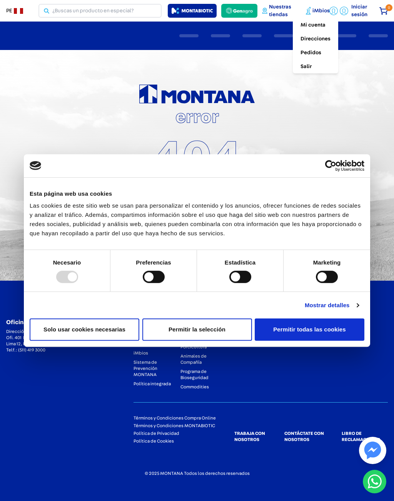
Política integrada (152, 383)
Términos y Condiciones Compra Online (175, 418)
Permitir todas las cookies (309, 329)
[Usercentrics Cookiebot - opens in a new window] (330, 165)
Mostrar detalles (327, 305)
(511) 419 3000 (31, 350)
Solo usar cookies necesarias (84, 329)
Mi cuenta (313, 25)
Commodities (194, 386)
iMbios (141, 353)
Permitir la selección (197, 329)
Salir (306, 66)
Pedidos (311, 52)
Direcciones (316, 39)
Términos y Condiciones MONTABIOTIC (174, 425)
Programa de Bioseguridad (194, 374)
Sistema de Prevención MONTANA (145, 368)
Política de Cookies (154, 441)
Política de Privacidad (156, 433)
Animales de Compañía (193, 359)
